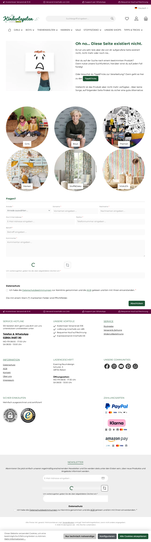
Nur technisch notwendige (79, 536)
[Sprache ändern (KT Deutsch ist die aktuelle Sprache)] (141, 8)
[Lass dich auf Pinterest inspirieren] (128, 366)
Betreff (9, 228)
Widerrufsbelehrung (113, 334)
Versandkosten (68, 522)
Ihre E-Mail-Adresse (14, 217)
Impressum (8, 380)
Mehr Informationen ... (15, 539)
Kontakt (7, 372)
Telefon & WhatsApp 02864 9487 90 (15, 336)
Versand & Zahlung (113, 330)
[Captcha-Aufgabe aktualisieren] (67, 265)
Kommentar (11, 238)
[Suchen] (112, 19)
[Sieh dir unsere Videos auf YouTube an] (121, 366)
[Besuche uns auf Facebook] (107, 366)
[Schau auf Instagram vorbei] (114, 366)
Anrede (9, 207)
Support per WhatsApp (95, 2)
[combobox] (77, 19)
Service (108, 321)
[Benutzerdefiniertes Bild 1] (28, 415)
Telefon (79, 217)
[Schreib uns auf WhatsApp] (135, 366)
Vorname (57, 207)
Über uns (7, 376)
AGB (89, 290)
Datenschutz (9, 365)
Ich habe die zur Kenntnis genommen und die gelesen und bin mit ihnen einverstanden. (72, 290)
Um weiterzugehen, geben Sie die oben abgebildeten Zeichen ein (33, 271)
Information (11, 359)
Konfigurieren (107, 536)
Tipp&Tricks (90, 78)
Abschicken (137, 303)
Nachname (104, 207)
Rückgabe (109, 326)
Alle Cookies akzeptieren (133, 536)
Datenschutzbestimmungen (36, 290)
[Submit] (103, 478)
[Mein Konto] (136, 19)
